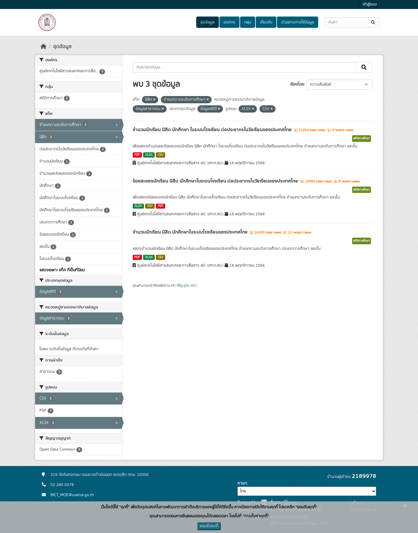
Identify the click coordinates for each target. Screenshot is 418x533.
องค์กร (229, 22)
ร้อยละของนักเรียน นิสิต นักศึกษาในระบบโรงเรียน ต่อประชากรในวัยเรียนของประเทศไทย (216, 181)
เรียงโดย (297, 84)
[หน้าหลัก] (43, 46)
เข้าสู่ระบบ (370, 4)
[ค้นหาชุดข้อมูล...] (352, 22)
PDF (137, 155)
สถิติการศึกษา (361, 138)
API (173, 285)
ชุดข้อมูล (207, 22)
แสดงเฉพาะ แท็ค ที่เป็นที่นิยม (62, 270)
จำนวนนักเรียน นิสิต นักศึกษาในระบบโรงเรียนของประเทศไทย (191, 232)
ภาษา (242, 483)
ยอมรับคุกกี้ (209, 526)
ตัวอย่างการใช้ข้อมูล (297, 22)
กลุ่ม (247, 22)
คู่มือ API (189, 285)
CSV (160, 155)
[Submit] (373, 22)
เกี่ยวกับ (266, 22)
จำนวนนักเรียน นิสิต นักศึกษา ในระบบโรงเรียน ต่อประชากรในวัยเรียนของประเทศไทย (213, 129)
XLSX (149, 155)
